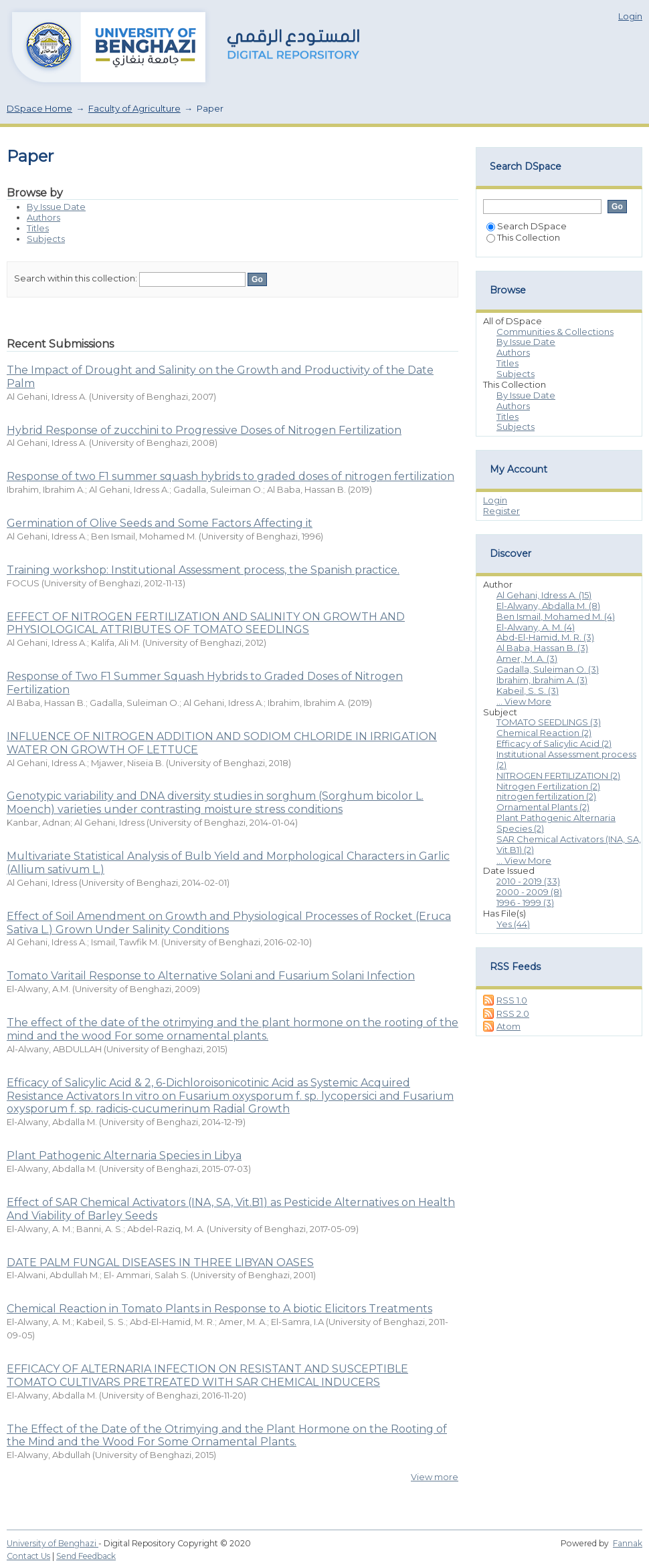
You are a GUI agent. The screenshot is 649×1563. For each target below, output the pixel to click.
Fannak (627, 1543)
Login (630, 16)
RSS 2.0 (512, 1013)
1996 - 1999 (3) (525, 902)
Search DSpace (526, 226)
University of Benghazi (52, 1543)
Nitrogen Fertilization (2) (548, 786)
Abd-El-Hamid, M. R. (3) (545, 637)
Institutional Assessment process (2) (566, 759)
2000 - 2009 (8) (529, 891)
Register (501, 510)
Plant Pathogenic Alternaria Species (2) (556, 823)
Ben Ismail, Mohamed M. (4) (555, 616)
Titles (38, 228)
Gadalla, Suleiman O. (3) (547, 669)
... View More (523, 701)
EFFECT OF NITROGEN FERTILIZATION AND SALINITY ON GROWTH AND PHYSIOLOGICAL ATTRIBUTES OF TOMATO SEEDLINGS (206, 623)
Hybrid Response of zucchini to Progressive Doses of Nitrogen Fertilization (204, 430)
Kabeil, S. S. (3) (527, 690)
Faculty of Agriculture (134, 108)
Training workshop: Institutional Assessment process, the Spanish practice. (203, 570)
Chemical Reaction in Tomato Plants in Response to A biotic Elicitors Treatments (219, 1308)
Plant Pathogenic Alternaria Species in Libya (124, 1155)
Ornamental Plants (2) (542, 807)
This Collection (523, 237)
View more (434, 1476)
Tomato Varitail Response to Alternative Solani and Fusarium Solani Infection (211, 975)
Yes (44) (513, 924)
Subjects (46, 238)
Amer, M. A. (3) (526, 658)
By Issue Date (56, 206)
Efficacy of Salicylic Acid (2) (554, 743)
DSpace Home (39, 108)
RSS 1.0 (511, 1000)
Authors (43, 217)
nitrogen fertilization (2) (546, 796)
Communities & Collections (555, 331)
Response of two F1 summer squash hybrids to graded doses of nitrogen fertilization (230, 476)
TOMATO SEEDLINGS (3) (548, 722)
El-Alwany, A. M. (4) (535, 627)
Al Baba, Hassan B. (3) (542, 647)
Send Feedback (86, 1556)
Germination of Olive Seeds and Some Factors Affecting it (159, 523)
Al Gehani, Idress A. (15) (543, 595)
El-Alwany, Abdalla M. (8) (548, 605)
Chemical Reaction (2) (543, 732)
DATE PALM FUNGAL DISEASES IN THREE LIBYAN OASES (160, 1262)
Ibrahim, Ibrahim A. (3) (541, 680)
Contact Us (28, 1556)
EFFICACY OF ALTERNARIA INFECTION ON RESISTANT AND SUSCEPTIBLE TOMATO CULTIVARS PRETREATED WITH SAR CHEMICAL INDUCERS (207, 1375)
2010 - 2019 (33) (528, 881)
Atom (508, 1026)
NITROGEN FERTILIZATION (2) (558, 775)
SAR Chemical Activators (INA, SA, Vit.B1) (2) (568, 844)
